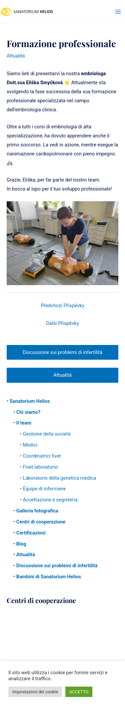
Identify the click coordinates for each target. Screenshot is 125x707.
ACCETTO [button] (78, 691)
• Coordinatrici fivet (40, 456)
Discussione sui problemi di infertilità (62, 352)
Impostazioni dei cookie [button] (35, 691)
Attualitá (16, 56)
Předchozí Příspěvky (62, 306)
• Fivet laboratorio (39, 467)
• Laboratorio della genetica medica (58, 478)
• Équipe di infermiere (43, 489)
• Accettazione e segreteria (49, 500)
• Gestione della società (45, 434)
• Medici (28, 445)
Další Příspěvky (62, 323)
